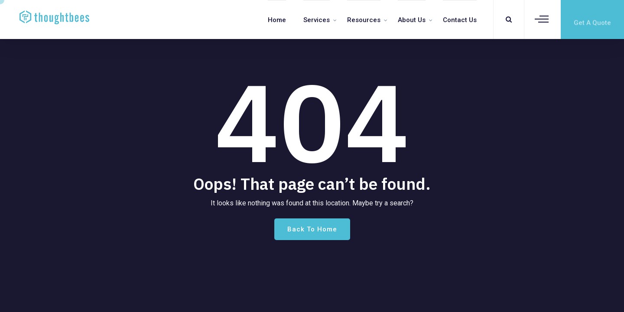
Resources (363, 20)
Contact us (460, 20)
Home (277, 20)
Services (316, 20)
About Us (412, 20)
